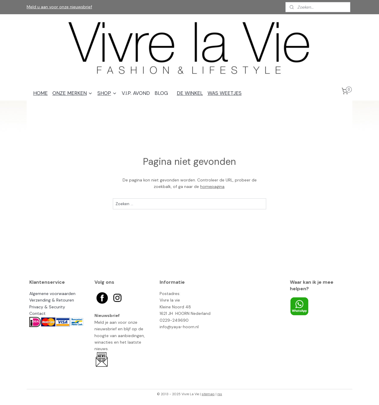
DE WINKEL (190, 93)
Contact (37, 313)
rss (219, 394)
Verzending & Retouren (51, 300)
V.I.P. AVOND (136, 93)
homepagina (212, 186)
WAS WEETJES (225, 93)
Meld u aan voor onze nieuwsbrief (59, 6)
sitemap (208, 394)
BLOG (161, 93)
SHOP (107, 93)
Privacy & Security (47, 307)
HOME (40, 93)
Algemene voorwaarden (52, 293)
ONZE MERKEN (72, 93)
